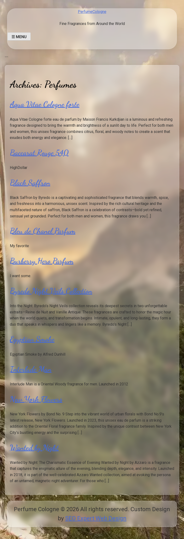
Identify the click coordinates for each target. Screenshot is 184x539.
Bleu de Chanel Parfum (42, 230)
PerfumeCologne (92, 11)
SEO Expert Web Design (95, 518)
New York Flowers (36, 399)
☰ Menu (19, 37)
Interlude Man (31, 369)
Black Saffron (30, 182)
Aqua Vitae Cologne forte (44, 104)
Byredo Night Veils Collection (51, 290)
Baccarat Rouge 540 (39, 152)
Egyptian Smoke (32, 339)
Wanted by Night (34, 447)
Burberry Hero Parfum (42, 260)
